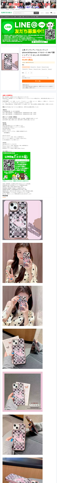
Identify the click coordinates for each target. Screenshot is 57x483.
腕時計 (37, 16)
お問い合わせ (17, 9)
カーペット (27, 16)
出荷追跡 (23, 9)
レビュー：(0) (24, 62)
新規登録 (7, 9)
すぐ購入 (38, 81)
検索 (36, 12)
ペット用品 (19, 16)
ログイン (3, 9)
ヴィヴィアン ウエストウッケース (16, 44)
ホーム (2, 16)
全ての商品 (12, 9)
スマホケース (7, 16)
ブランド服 (33, 16)
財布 (15, 16)
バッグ (12, 16)
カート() (52, 12)
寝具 (23, 16)
